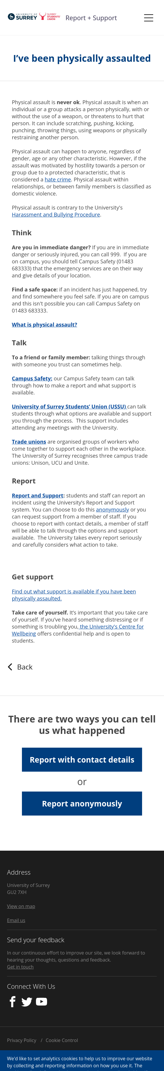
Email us (16, 920)
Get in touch (20, 967)
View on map (21, 906)
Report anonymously (82, 803)
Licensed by (40, 1058)
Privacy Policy (21, 1040)
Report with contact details (82, 759)
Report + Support (91, 17)
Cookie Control (62, 1040)
